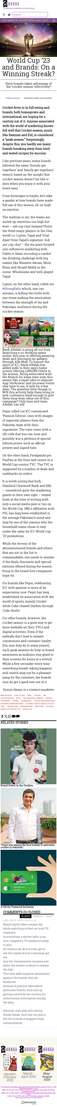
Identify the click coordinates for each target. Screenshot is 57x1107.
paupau (16, 701)
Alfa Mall (50, 706)
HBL (44, 695)
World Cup (27, 709)
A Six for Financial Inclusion (17, 906)
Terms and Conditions (23, 1098)
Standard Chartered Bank (12, 704)
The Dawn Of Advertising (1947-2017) (25, 20)
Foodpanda (5, 701)
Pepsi (18, 698)
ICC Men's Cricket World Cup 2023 (40, 704)
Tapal (29, 695)
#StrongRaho (11, 289)
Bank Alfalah (6, 695)
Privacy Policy (37, 1098)
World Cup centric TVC (11, 709)
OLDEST (25, 916)
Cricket (37, 695)
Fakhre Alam (12, 706)
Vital (3, 706)
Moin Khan (39, 706)
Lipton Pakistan (7, 698)
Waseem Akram (26, 706)
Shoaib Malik (26, 701)
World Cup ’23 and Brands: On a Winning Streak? (28, 67)
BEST (50, 916)
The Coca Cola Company (33, 698)
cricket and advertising (44, 701)
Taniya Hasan (12, 98)
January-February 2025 (9, 1077)
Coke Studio (19, 695)
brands (49, 698)
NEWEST (38, 916)
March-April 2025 (28, 1074)
